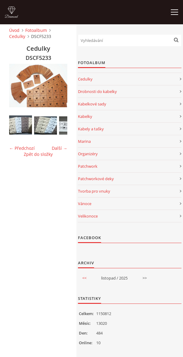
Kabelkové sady (92, 104)
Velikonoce (88, 216)
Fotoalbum (36, 30)
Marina (84, 141)
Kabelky (85, 116)
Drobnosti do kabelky (97, 91)
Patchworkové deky (96, 178)
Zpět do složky (38, 154)
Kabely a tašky (91, 129)
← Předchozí (22, 148)
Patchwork (87, 166)
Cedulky (17, 36)
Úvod (14, 30)
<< (84, 278)
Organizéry (88, 153)
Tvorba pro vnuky (94, 191)
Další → (59, 148)
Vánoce (84, 203)
